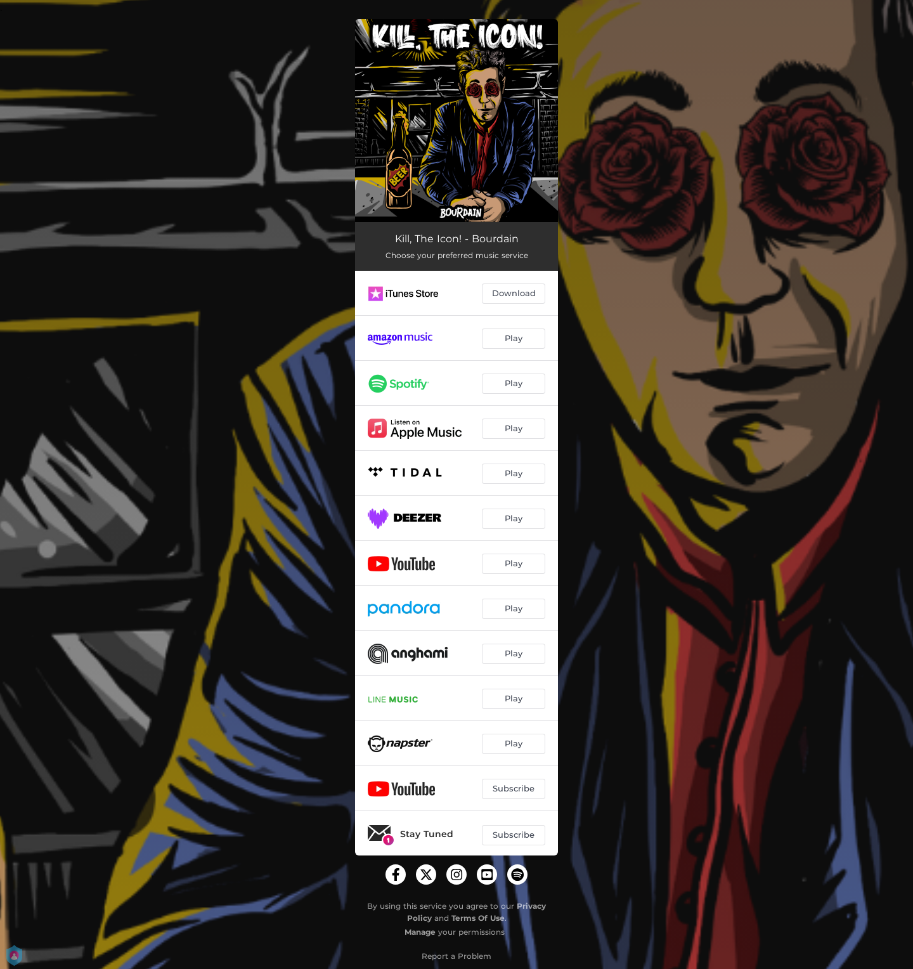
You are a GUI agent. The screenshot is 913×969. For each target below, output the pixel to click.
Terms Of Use (478, 918)
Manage (420, 932)
